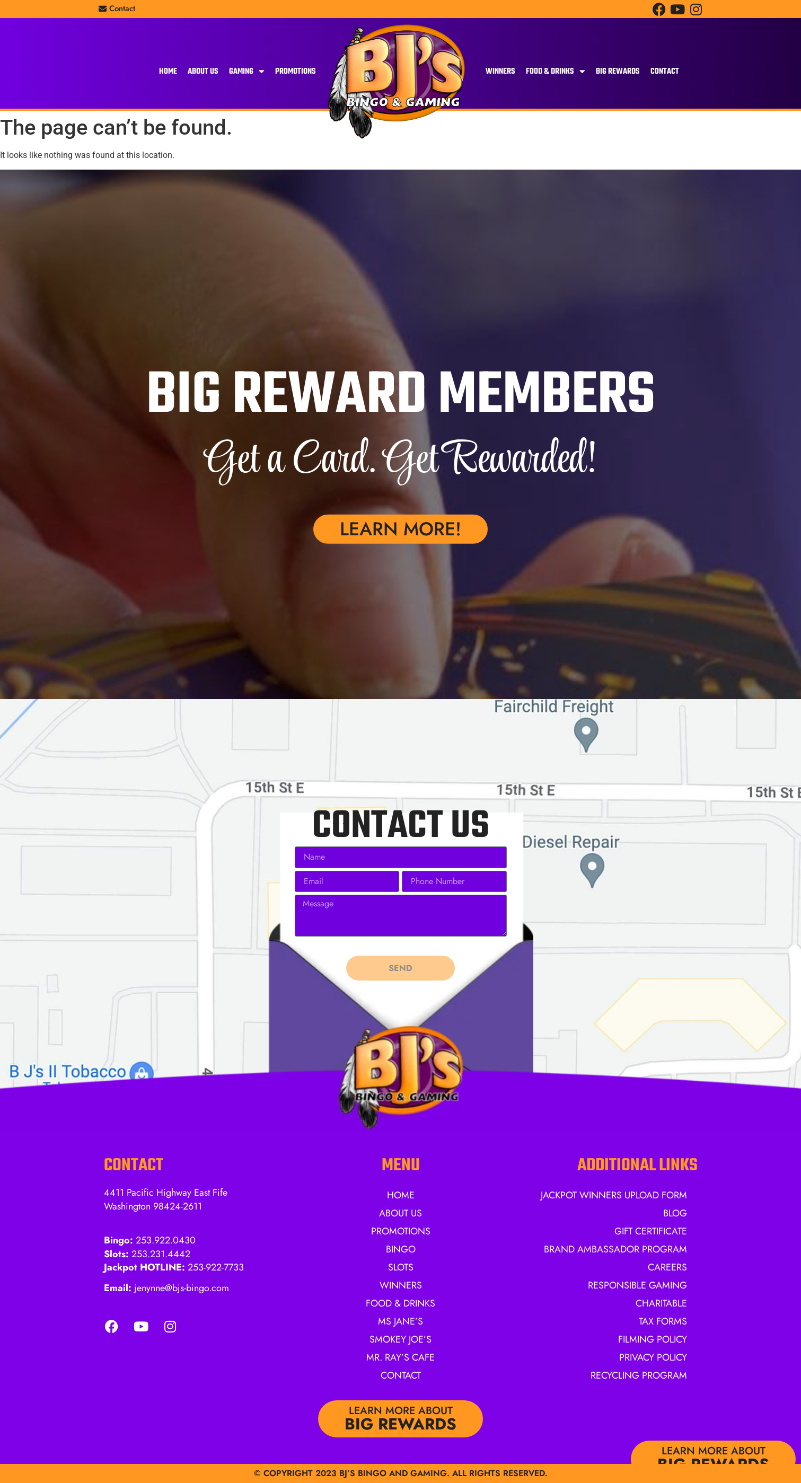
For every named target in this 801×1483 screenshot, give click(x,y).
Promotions (295, 71)
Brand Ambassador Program (615, 1249)
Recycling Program (639, 1375)
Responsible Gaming (637, 1285)
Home (168, 71)
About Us (203, 71)
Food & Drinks (555, 71)
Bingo (401, 1249)
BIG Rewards (618, 71)
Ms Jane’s (400, 1321)
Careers (667, 1267)
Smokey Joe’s (400, 1339)
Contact (664, 71)
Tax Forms (663, 1321)
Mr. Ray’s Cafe (400, 1357)
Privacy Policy (653, 1357)
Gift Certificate (650, 1231)
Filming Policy (652, 1339)
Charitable (661, 1303)
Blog (675, 1213)
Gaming (247, 71)
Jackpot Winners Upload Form (614, 1195)
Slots (400, 1267)
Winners (500, 71)
